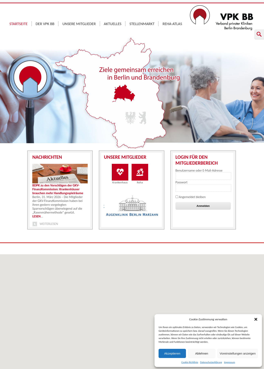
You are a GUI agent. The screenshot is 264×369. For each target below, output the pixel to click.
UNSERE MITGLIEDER (79, 23)
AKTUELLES (112, 23)
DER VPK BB (45, 23)
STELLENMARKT (142, 23)
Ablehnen (201, 353)
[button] (256, 319)
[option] (132, 206)
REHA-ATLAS (172, 23)
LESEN (36, 216)
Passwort (182, 182)
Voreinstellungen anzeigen (238, 353)
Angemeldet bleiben (191, 197)
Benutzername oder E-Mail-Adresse (199, 170)
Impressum (229, 362)
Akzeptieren (172, 353)
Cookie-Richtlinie (189, 362)
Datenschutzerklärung (211, 362)
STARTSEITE (18, 23)
